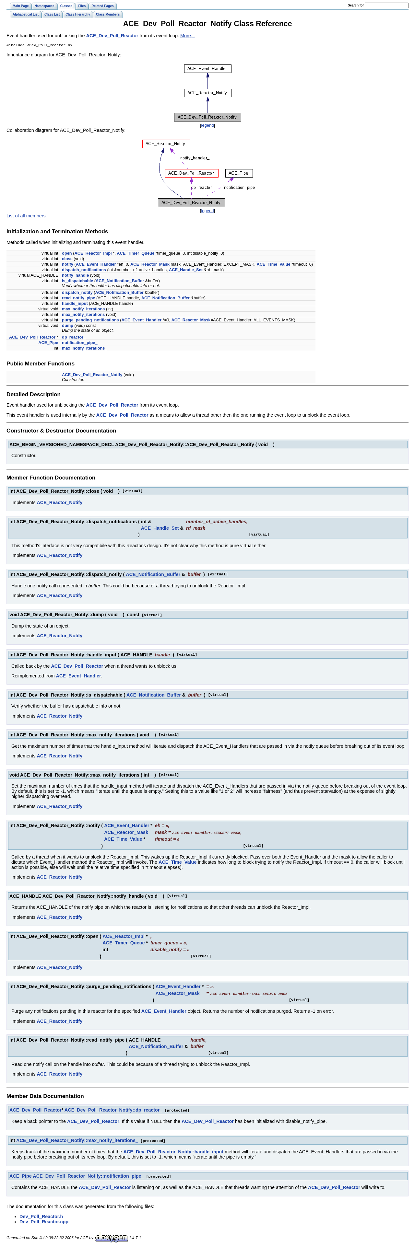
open (67, 253)
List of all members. (26, 216)
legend (207, 125)
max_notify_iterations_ (84, 348)
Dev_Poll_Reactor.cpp (43, 1218)
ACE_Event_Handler (96, 264)
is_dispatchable (77, 281)
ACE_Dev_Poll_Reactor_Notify (92, 375)
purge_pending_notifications (90, 320)
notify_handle (75, 275)
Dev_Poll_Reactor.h (41, 1213)
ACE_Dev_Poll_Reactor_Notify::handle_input (174, 1149)
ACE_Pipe (48, 343)
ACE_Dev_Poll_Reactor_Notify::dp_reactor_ (113, 1108)
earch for (356, 5)
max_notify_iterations (83, 309)
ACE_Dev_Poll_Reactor (112, 35)
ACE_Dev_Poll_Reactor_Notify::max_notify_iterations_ (77, 1138)
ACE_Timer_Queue (135, 253)
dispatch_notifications (84, 270)
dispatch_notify (77, 293)
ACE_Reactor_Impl (93, 253)
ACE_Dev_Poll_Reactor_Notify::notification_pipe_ (88, 1173)
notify (67, 264)
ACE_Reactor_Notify (59, 503)
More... (187, 35)
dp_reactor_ (74, 337)
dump (67, 326)
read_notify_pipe (78, 298)
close (67, 259)
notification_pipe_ (80, 343)
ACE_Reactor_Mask (150, 264)
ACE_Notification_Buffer (120, 281)
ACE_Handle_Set (186, 270)
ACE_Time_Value (273, 264)
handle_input (75, 304)
